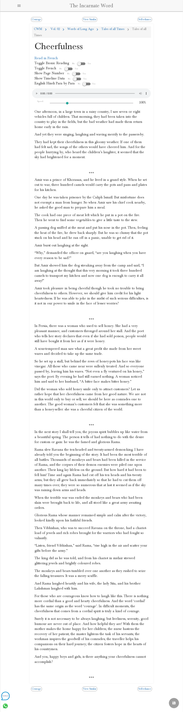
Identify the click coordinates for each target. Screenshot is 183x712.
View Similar (89, 19)
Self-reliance (144, 19)
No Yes (81, 63)
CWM (38, 29)
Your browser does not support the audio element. (91, 93)
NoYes (87, 84)
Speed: (40, 101)
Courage (36, 19)
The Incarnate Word (91, 6)
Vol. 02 (55, 29)
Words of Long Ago (80, 29)
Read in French (46, 58)
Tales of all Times (112, 29)
